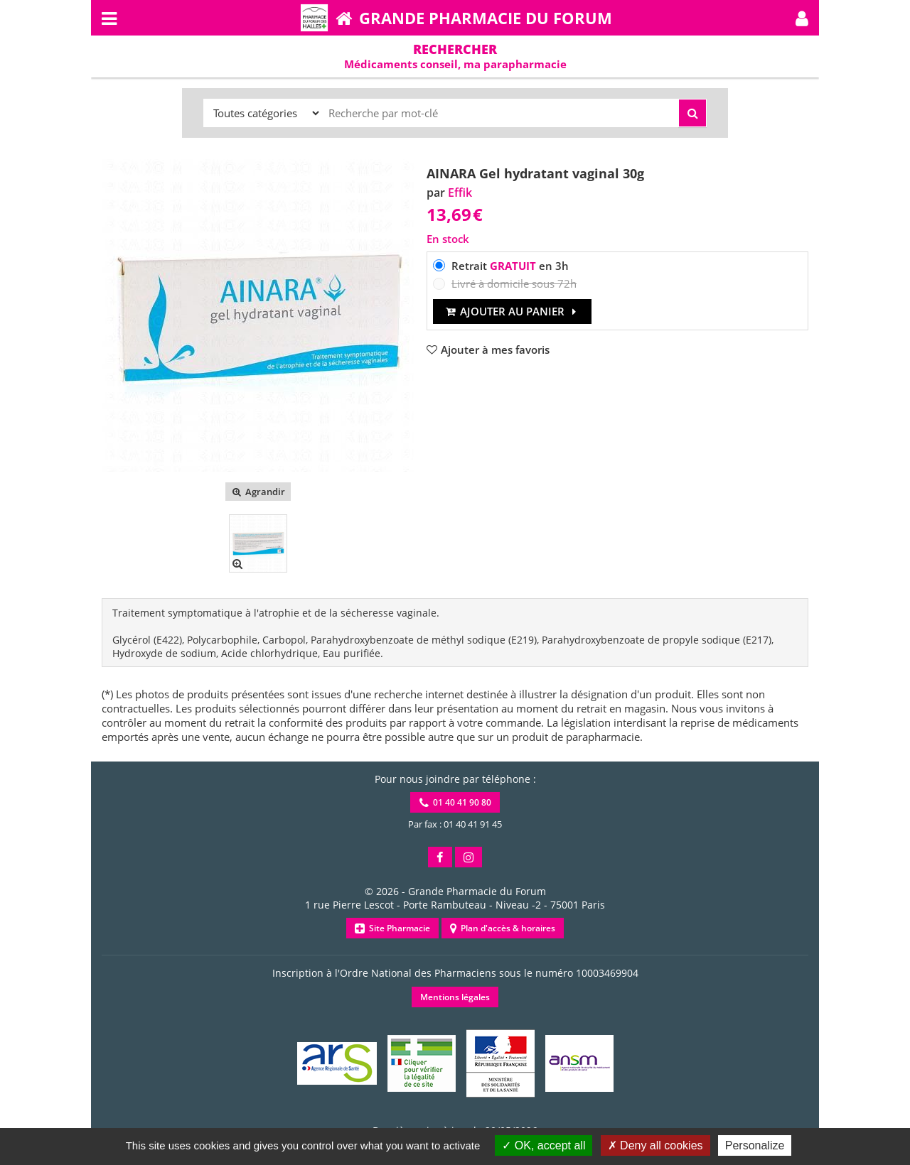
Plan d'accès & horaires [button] (502, 928)
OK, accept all (543, 1145)
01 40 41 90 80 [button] (455, 802)
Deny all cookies (655, 1145)
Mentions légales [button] (455, 997)
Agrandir (257, 491)
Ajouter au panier (512, 311)
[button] (802, 18)
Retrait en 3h (510, 266)
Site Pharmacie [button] (392, 928)
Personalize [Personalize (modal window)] (755, 1145)
